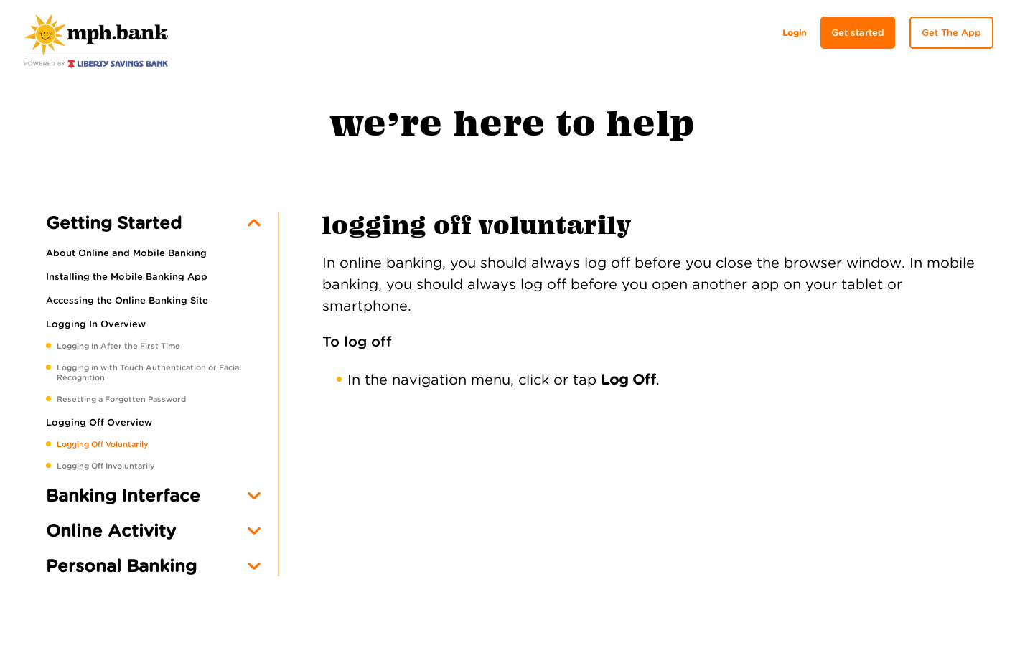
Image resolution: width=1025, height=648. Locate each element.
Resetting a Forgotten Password (121, 399)
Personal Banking (121, 565)
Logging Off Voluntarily (102, 444)
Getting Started (114, 222)
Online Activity (111, 530)
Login (794, 32)
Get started (857, 32)
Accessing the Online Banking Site (127, 300)
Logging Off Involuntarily (105, 466)
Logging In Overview (96, 324)
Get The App (951, 32)
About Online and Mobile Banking (126, 253)
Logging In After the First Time (118, 346)
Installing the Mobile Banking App (126, 276)
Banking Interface (123, 495)
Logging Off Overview (99, 422)
